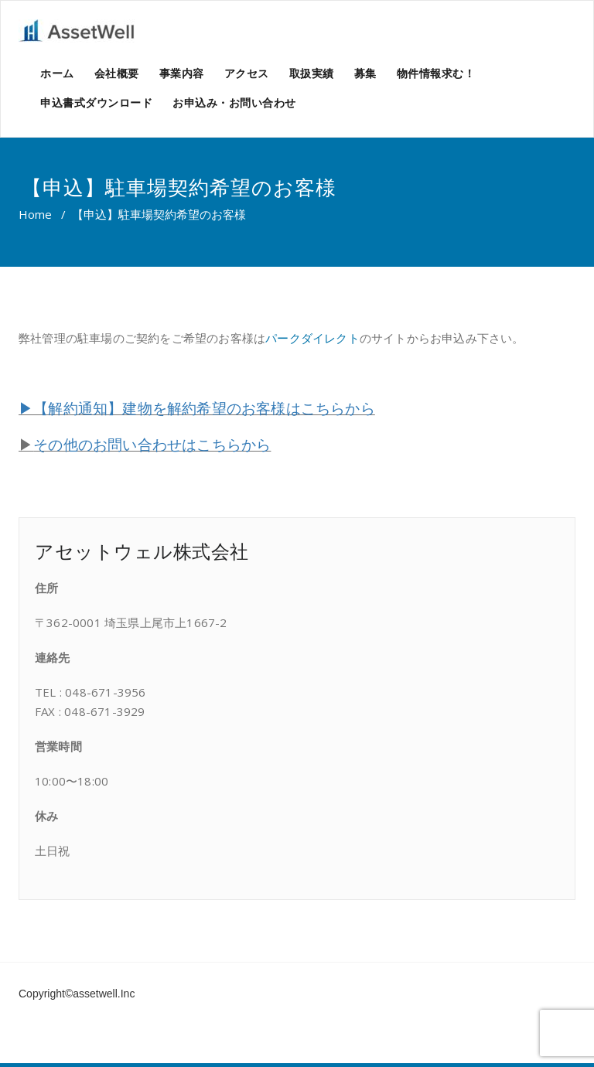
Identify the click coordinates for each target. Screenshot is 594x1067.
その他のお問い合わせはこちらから (152, 444)
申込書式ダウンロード (96, 102)
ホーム (57, 73)
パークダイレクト (312, 338)
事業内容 (181, 73)
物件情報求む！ (436, 73)
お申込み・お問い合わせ (234, 102)
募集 (365, 73)
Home (35, 214)
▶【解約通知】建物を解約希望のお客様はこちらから (197, 408)
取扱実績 (311, 73)
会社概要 (116, 73)
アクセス (246, 73)
